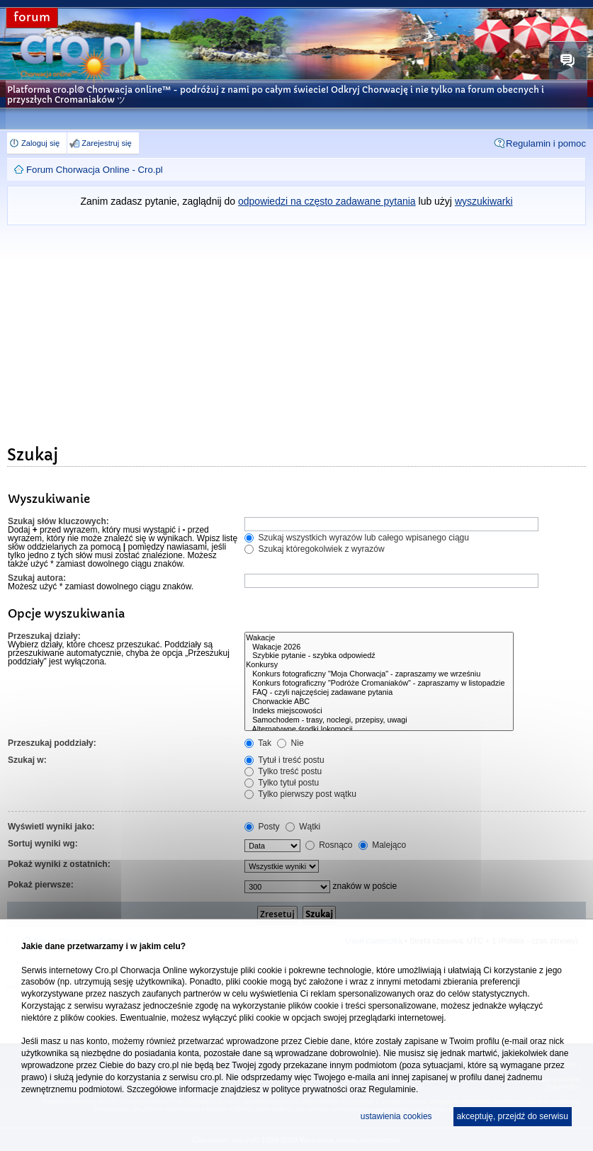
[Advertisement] (296, 331)
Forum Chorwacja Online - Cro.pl (94, 169)
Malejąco (382, 845)
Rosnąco (329, 845)
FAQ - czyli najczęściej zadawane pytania (379, 692)
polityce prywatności (309, 1089)
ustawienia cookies (396, 1116)
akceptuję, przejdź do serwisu (512, 1116)
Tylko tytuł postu (281, 783)
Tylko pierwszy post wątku (300, 794)
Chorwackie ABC (379, 701)
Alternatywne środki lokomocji (379, 729)
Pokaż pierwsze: (41, 885)
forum (31, 17)
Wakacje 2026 (379, 647)
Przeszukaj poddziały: (52, 743)
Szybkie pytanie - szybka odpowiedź (379, 655)
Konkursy (379, 664)
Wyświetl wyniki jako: (51, 827)
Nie (290, 743)
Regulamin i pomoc (546, 143)
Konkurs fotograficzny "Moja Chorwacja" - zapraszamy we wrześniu (379, 674)
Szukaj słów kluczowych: (58, 521)
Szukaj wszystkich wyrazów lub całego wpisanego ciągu (356, 538)
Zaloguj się (40, 143)
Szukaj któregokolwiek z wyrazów (314, 549)
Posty (261, 827)
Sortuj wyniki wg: (43, 844)
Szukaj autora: (37, 578)
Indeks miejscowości (379, 710)
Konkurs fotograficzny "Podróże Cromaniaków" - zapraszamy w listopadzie (379, 683)
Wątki (303, 827)
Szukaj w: (27, 760)
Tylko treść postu (283, 771)
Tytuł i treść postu (284, 760)
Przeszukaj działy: (44, 636)
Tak (257, 743)
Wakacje (379, 637)
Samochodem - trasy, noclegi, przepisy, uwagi (379, 720)
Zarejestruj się (106, 143)
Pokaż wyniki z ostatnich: (59, 864)
